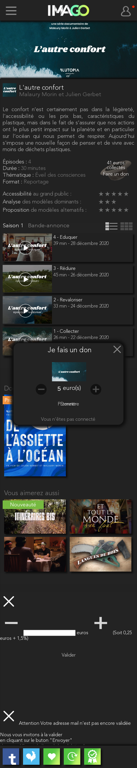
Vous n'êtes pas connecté (68, 419)
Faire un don (116, 174)
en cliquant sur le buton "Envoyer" (36, 740)
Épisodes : (15, 162)
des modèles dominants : (51, 202)
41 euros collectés (116, 165)
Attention (29, 723)
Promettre (68, 404)
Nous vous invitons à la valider (31, 735)
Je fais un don (70, 350)
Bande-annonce (48, 226)
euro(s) (72, 388)
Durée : (12, 168)
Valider (69, 655)
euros (83, 633)
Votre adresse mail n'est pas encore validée (85, 723)
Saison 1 (14, 226)
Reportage (36, 182)
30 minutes (33, 168)
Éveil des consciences (60, 175)
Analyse (12, 202)
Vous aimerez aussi (31, 493)
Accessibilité (18, 194)
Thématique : (19, 175)
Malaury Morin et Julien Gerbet (60, 95)
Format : (13, 182)
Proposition (17, 210)
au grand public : (52, 194)
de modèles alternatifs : (59, 210)
